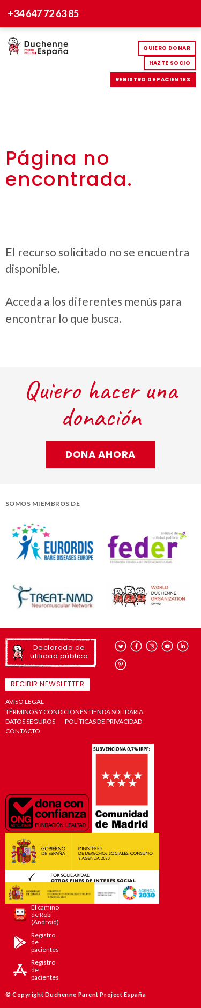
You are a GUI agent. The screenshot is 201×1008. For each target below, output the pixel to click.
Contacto (22, 731)
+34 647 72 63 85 (43, 13)
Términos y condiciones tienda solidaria (74, 712)
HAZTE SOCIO (169, 63)
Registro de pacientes (152, 79)
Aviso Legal (24, 702)
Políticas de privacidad (103, 721)
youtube (167, 646)
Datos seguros (30, 721)
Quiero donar (166, 48)
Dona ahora (100, 454)
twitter (120, 646)
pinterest (120, 664)
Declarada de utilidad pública (59, 651)
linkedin (183, 646)
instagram (152, 646)
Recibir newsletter (47, 684)
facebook (136, 646)
